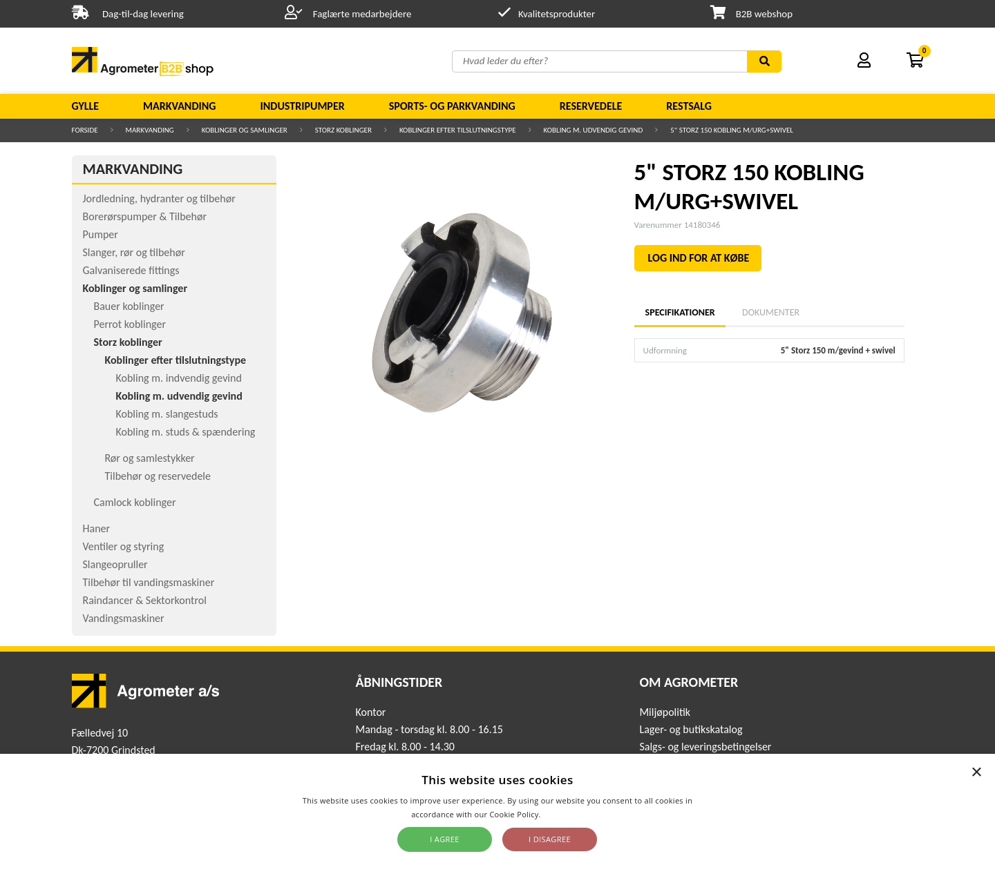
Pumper (100, 234)
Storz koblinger (343, 130)
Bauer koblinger (129, 306)
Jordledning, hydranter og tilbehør (159, 198)
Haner (97, 528)
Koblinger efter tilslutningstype (457, 130)
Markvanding (179, 106)
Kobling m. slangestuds (167, 413)
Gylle (86, 106)
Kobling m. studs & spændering (186, 431)
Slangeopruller (115, 564)
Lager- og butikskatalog (690, 729)
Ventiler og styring (123, 546)
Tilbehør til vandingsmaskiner (149, 582)
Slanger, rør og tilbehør (134, 252)
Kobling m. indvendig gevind (179, 378)
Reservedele (591, 106)
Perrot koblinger (130, 324)
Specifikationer (679, 312)
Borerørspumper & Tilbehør (145, 216)
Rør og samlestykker (150, 458)
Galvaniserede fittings (131, 270)
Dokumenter (770, 312)
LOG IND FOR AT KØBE (699, 257)
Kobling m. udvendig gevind (593, 130)
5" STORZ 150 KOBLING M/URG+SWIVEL (731, 130)
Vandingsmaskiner (123, 618)
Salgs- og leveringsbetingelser (705, 746)
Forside (85, 130)
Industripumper (302, 106)
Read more (563, 814)
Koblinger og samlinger (244, 130)
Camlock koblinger (135, 502)
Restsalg (689, 106)
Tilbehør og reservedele (158, 476)
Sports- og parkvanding (452, 106)
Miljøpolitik (664, 712)
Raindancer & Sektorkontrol (145, 600)
